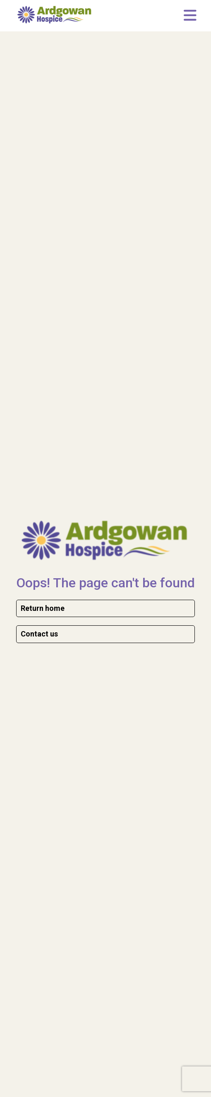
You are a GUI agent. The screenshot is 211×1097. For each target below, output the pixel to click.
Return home (43, 608)
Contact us (39, 633)
